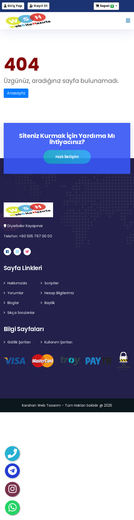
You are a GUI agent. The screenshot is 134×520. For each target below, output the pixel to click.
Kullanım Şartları (58, 342)
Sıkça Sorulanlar (21, 312)
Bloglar (13, 302)
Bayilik (49, 302)
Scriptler (51, 283)
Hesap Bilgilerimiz (59, 293)
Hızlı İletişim (67, 157)
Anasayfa (16, 93)
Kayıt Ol (38, 6)
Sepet (105, 6)
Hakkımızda (17, 283)
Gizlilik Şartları (19, 342)
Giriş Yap (13, 6)
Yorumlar (15, 293)
